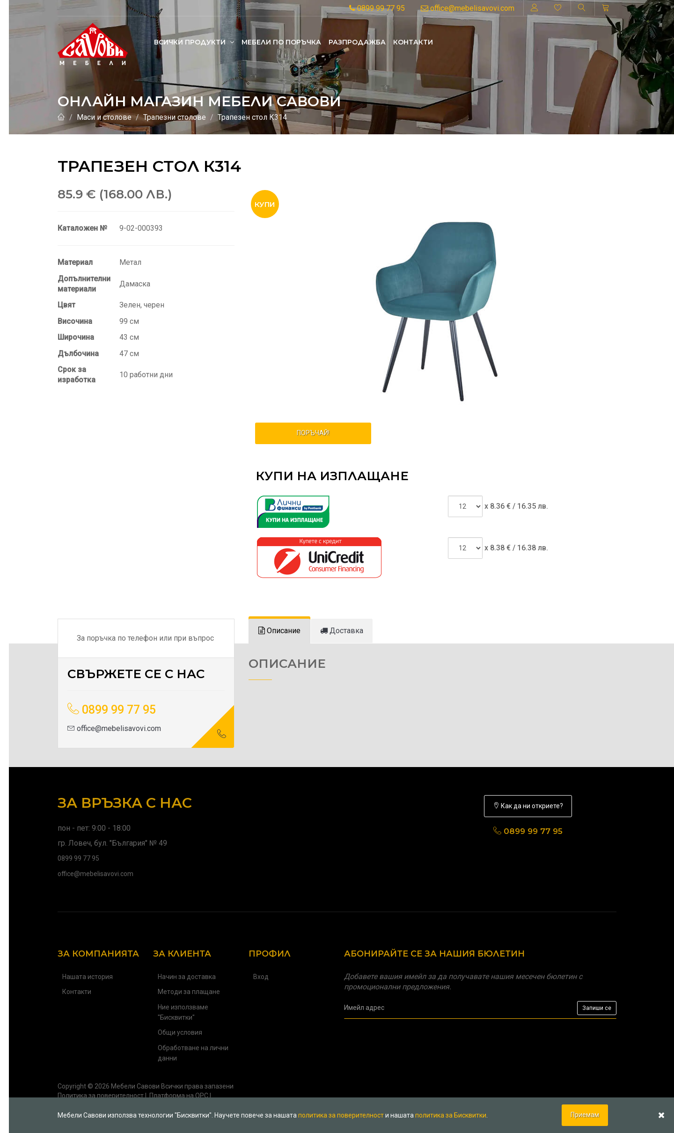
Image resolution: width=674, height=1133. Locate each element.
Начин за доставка (187, 976)
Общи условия (180, 1032)
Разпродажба (357, 42)
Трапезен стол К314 (252, 117)
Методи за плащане (189, 991)
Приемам (585, 1114)
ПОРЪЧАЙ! (313, 433)
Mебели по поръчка (281, 42)
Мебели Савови (135, 1086)
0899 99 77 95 (377, 8)
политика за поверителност (341, 1115)
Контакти (413, 42)
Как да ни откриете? (528, 806)
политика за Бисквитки (450, 1115)
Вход (261, 976)
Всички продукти (194, 42)
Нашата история (87, 976)
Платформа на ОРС (178, 1095)
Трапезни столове (174, 117)
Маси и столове (104, 117)
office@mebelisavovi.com (467, 8)
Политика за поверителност (101, 1095)
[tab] (279, 631)
